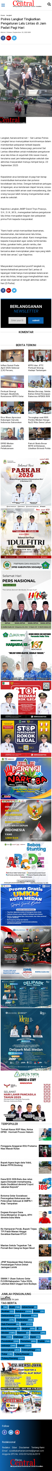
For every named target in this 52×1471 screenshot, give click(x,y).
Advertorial (28, 1307)
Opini (33, 1337)
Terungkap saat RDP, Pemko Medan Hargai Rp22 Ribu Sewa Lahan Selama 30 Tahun (39, 421)
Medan (5, 1332)
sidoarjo (6, 1345)
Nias (4, 1337)
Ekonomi (26, 1315)
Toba (4, 1354)
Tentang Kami (37, 1447)
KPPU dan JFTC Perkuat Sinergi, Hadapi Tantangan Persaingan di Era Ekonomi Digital (37, 370)
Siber (14, 1447)
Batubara (20, 1311)
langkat (9, 15)
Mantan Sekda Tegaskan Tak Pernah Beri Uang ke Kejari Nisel (18, 1246)
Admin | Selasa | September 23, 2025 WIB (16, 32)
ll (37, 1328)
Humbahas (22, 1319)
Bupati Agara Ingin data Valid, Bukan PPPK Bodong (16, 1164)
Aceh (12, 1307)
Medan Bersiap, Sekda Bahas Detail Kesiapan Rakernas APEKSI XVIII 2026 (39, 395)
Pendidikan (7, 1341)
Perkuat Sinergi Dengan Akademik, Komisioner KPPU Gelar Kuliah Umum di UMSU (12, 395)
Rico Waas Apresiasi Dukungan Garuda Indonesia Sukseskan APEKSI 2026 (11, 421)
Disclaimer (24, 1447)
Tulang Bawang (10, 1358)
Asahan (5, 1311)
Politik (41, 1341)
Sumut (20, 1345)
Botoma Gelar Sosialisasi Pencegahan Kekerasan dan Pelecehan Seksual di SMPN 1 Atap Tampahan (17, 1199)
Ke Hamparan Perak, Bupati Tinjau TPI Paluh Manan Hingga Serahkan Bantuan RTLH (19, 1231)
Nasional (35, 1332)
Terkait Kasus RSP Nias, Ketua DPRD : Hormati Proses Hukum (17, 1130)
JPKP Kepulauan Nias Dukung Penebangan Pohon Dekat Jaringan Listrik (16, 1265)
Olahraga (18, 1337)
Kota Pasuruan (9, 1328)
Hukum (5, 1319)
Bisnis (37, 1311)
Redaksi (6, 1447)
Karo (23, 1324)
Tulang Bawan (21, 1354)
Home (3, 15)
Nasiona (21, 1332)
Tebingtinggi (28, 1349)
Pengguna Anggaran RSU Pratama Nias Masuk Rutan (19, 1147)
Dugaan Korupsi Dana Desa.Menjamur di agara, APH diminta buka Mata (16, 1215)
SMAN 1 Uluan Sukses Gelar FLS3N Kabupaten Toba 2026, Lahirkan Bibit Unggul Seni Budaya (18, 1281)
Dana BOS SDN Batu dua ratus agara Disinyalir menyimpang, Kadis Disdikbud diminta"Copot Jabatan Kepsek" (17, 1183)
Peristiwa (26, 1341)
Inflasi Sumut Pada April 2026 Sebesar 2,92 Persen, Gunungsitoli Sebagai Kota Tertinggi (11, 370)
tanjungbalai (8, 1349)
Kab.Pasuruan (9, 1324)
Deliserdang (8, 1315)
